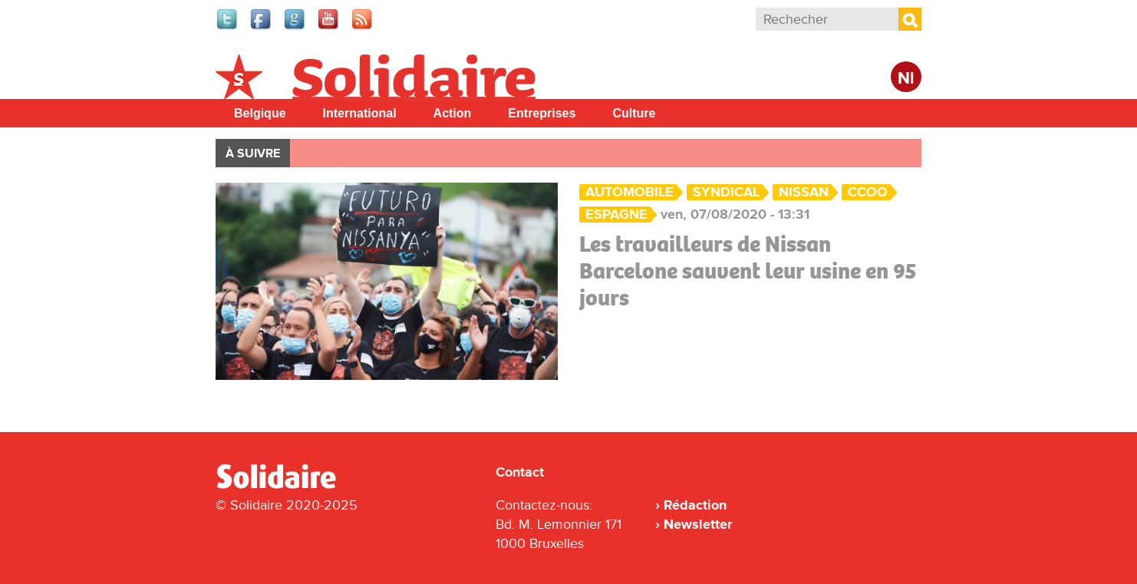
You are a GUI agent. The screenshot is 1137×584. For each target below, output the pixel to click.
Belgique (260, 113)
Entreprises (541, 113)
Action (452, 113)
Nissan (804, 192)
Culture (633, 113)
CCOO (868, 192)
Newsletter (698, 524)
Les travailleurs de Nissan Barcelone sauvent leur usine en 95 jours (748, 270)
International (360, 113)
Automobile (629, 192)
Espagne (616, 214)
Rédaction (695, 505)
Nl (906, 78)
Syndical (726, 192)
